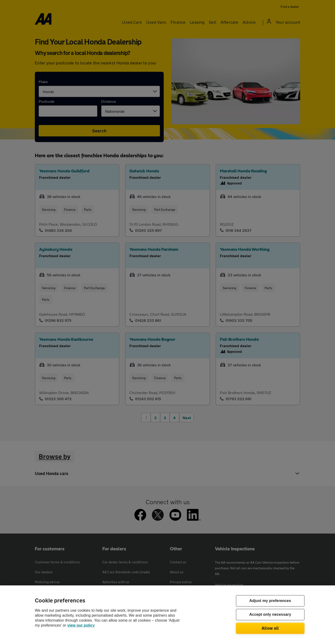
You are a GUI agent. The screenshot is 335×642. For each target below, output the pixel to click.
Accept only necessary (270, 615)
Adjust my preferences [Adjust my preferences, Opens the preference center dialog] (270, 601)
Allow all (270, 628)
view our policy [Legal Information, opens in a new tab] (81, 625)
